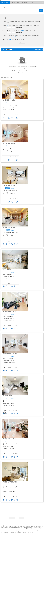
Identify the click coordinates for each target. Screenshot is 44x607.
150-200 (22, 30)
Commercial (13, 37)
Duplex (33, 35)
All (7, 17)
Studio (10, 39)
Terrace (8, 37)
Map (33, 2)
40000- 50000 (33, 25)
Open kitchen (11, 35)
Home (2, 7)
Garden (16, 35)
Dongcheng (18, 21)
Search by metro (15, 2)
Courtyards (27, 17)
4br (19, 39)
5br (21, 39)
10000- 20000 (12, 25)
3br (17, 39)
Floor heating (24, 35)
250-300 (30, 30)
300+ (34, 30)
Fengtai (25, 21)
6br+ (24, 39)
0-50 (10, 30)
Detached (18, 37)
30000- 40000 (26, 25)
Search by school (25, 2)
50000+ (38, 25)
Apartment (11, 17)
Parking (20, 35)
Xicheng (22, 21)
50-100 (13, 30)
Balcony (29, 35)
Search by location (5, 2)
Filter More (22, 42)
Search (5, 7)
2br (15, 39)
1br (13, 39)
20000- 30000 (19, 25)
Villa (23, 17)
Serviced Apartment (17, 17)
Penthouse (37, 35)
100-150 (17, 30)
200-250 (26, 30)
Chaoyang (11, 21)
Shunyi (14, 21)
